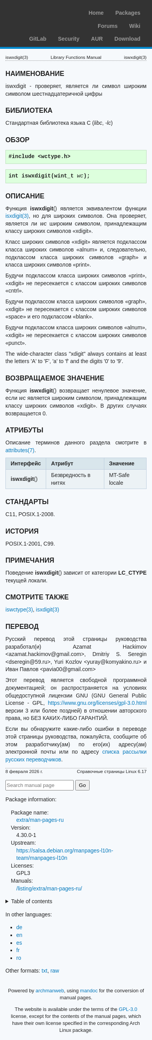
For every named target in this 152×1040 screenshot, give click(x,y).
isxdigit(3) (17, 216)
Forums (107, 26)
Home (96, 13)
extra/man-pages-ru (40, 820)
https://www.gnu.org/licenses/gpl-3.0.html (97, 703)
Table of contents (31, 901)
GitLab (37, 39)
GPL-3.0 (128, 1009)
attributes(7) (20, 450)
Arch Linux (42, 11)
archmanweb (50, 991)
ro (18, 958)
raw (54, 971)
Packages (127, 13)
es (19, 943)
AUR (97, 39)
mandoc (89, 991)
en (19, 935)
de (19, 927)
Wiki (134, 26)
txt (44, 971)
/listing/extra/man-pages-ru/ (49, 888)
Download (127, 39)
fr (18, 950)
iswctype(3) (19, 609)
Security (68, 39)
